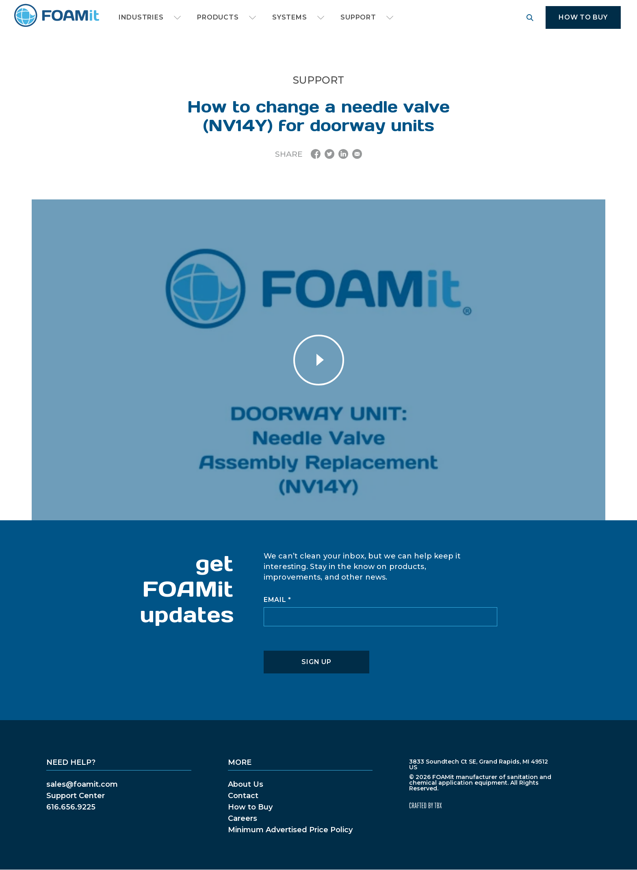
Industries (141, 17)
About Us (245, 784)
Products (217, 17)
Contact (243, 795)
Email (277, 600)
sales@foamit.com (82, 784)
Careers (242, 818)
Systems (289, 17)
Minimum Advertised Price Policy (290, 829)
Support (358, 17)
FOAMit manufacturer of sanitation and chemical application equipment (56, 15)
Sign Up (316, 662)
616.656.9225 (70, 807)
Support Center (75, 795)
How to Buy (583, 17)
